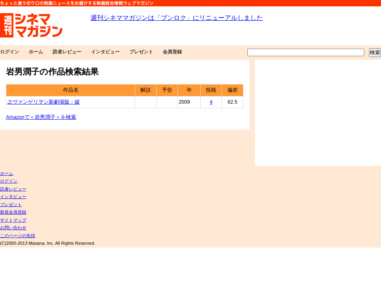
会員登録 (172, 52)
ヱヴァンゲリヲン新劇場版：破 (43, 102)
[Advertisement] (318, 113)
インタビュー (105, 52)
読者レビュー (67, 52)
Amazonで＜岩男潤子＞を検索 (41, 117)
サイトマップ (13, 220)
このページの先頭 (17, 235)
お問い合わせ (13, 227)
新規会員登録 (13, 212)
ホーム (36, 52)
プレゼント (141, 52)
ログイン (9, 52)
